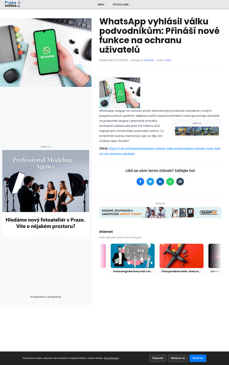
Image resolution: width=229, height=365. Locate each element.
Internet (149, 60)
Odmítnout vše (178, 358)
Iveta (168, 60)
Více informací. (111, 358)
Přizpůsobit (157, 358)
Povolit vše (197, 358)
